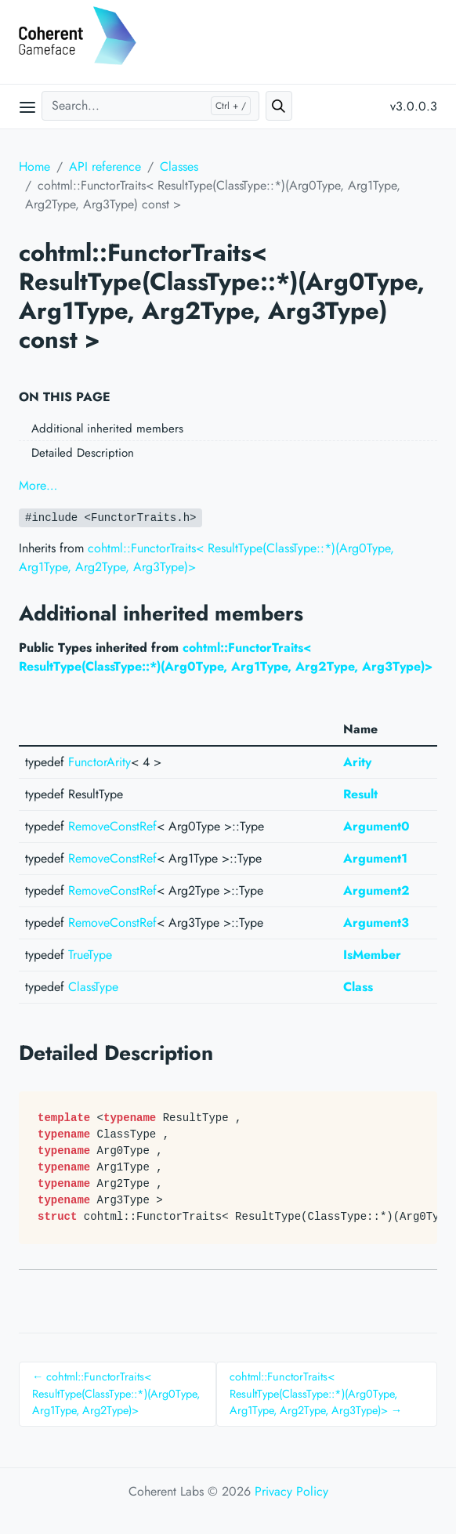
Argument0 (376, 826)
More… (38, 485)
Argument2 (376, 890)
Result (360, 794)
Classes (179, 166)
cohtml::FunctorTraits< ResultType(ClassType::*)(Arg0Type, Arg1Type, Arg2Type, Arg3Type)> (225, 657)
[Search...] (150, 106)
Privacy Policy (291, 1491)
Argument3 (376, 923)
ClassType (93, 987)
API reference (105, 166)
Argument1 (375, 858)
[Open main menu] (27, 106)
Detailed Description (82, 452)
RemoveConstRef (112, 826)
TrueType (90, 955)
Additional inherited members (107, 428)
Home (34, 166)
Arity (357, 762)
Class (358, 987)
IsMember (372, 955)
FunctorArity (99, 762)
